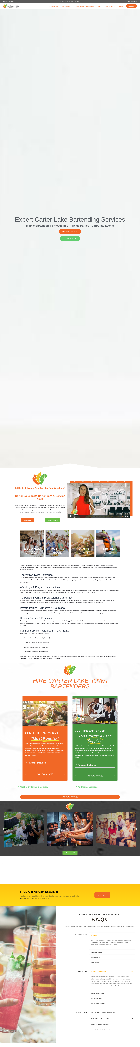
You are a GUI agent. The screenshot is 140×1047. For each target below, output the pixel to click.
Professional (95, 957)
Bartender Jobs (132, 1)
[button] (58, 6)
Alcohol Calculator (8, 1)
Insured (94, 935)
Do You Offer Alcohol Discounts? (103, 1012)
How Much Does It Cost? (100, 1018)
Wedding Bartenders (98, 971)
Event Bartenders (97, 993)
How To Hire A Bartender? (100, 1030)
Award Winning (96, 952)
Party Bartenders (97, 998)
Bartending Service (98, 1003)
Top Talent (95, 962)
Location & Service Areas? (100, 1024)
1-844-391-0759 (75, 1)
